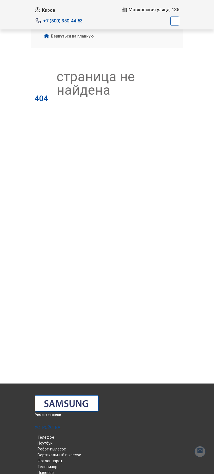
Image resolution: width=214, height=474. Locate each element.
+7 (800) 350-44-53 (63, 21)
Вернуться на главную (72, 36)
